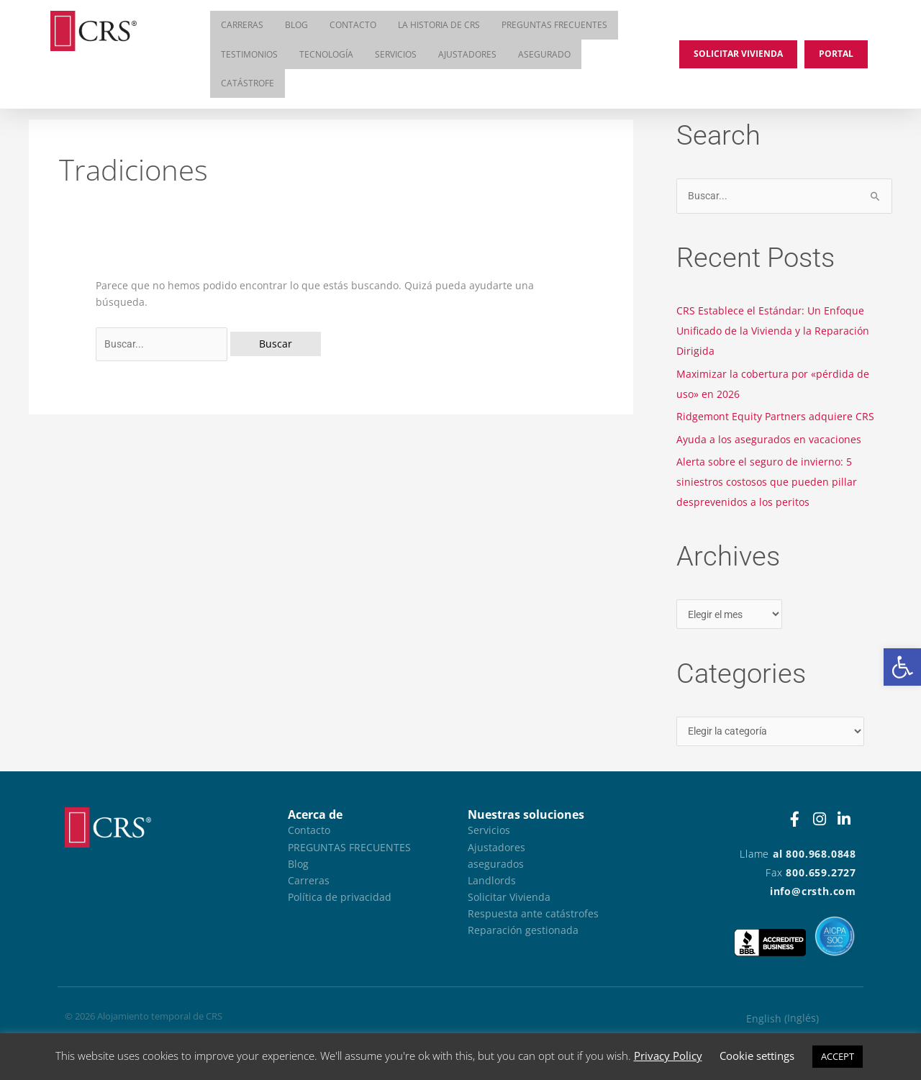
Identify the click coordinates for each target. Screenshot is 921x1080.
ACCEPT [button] (837, 1056)
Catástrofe (247, 86)
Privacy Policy (668, 1055)
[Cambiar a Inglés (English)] (782, 1019)
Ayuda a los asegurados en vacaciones (768, 439)
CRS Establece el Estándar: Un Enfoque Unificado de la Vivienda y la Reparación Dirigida (772, 331)
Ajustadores (467, 56)
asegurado (544, 56)
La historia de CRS (439, 25)
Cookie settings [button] (757, 1055)
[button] (902, 667)
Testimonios (249, 56)
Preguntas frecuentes (554, 25)
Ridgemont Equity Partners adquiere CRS (775, 416)
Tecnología (326, 56)
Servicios (396, 56)
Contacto (353, 25)
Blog (296, 25)
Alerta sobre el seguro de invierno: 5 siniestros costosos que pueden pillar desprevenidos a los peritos (766, 482)
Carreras (242, 25)
